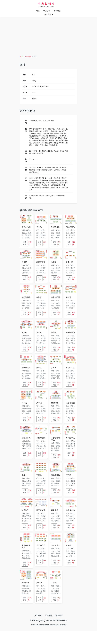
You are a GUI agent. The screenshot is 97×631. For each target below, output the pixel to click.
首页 (38, 11)
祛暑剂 (73, 419)
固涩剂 (59, 419)
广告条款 (48, 615)
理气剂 (29, 348)
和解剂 (29, 313)
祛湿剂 (29, 243)
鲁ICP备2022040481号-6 (58, 620)
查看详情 (24, 243)
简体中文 (48, 14)
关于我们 (38, 615)
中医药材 (46, 11)
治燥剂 (73, 491)
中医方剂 (57, 11)
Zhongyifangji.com (42, 620)
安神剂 (73, 278)
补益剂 (29, 278)
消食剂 (59, 243)
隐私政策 (59, 615)
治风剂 (73, 348)
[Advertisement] (48, 34)
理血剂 (29, 454)
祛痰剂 (44, 243)
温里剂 (44, 526)
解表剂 (44, 384)
